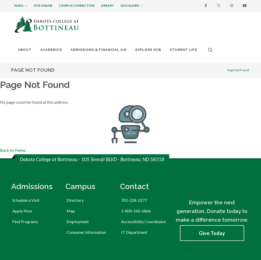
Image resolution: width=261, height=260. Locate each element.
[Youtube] (245, 5)
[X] (219, 5)
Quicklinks (131, 5)
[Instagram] (232, 5)
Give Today (212, 198)
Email (21, 5)
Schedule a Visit (26, 164)
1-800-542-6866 (136, 175)
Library (107, 5)
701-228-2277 (134, 164)
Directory (75, 164)
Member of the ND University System (41, 246)
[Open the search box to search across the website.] (209, 49)
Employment (78, 186)
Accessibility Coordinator (143, 186)
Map (71, 175)
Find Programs (25, 186)
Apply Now (22, 175)
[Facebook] (206, 5)
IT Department (134, 196)
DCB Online (43, 5)
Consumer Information (86, 196)
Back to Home (12, 114)
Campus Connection (77, 5)
